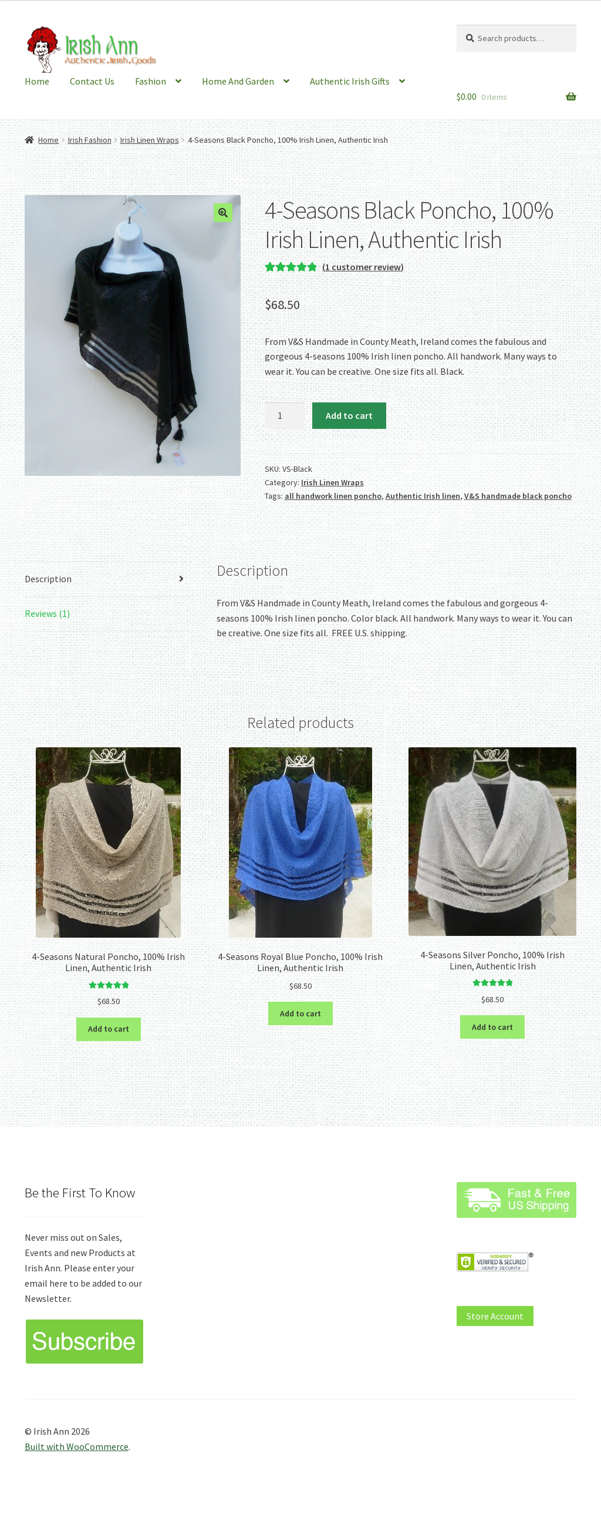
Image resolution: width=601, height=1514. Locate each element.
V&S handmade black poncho (518, 496)
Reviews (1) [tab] (47, 613)
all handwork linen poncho (333, 496)
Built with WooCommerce (77, 1446)
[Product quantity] (285, 415)
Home (37, 81)
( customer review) (363, 267)
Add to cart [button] (108, 1028)
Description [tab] (48, 579)
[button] (223, 212)
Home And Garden (238, 81)
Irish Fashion (90, 140)
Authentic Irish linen (423, 496)
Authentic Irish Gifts (350, 81)
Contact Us (92, 81)
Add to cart (349, 415)
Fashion (150, 81)
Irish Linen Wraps (149, 140)
